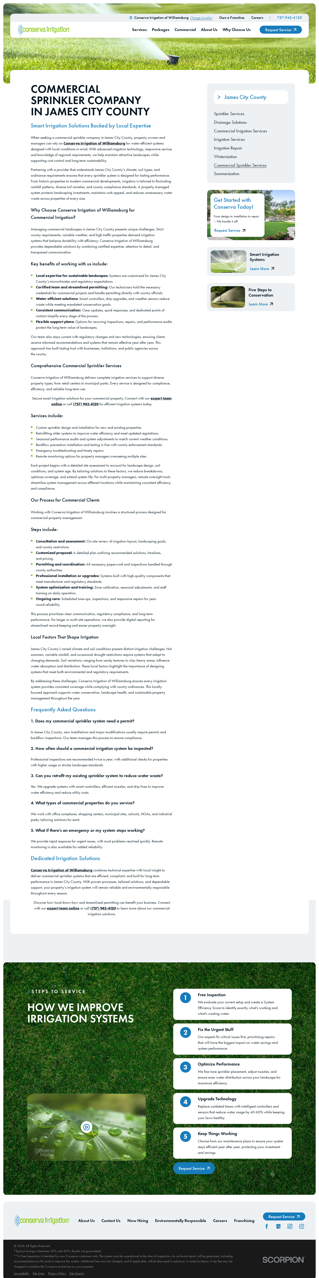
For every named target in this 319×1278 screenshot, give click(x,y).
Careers (257, 17)
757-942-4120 (289, 17)
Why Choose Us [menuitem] (237, 29)
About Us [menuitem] (209, 29)
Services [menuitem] (139, 29)
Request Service (280, 29)
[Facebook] (266, 1226)
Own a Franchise (231, 17)
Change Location (201, 18)
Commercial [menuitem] (185, 29)
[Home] (43, 30)
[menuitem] (251, 113)
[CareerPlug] (290, 1226)
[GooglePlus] (278, 1226)
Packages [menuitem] (160, 29)
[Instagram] (301, 1226)
